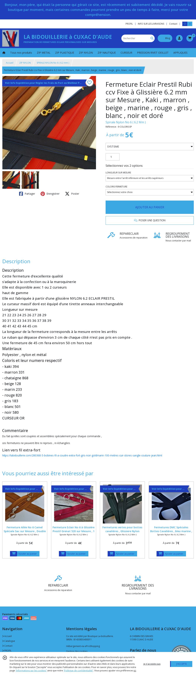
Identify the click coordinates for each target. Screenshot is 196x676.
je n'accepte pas (151, 663)
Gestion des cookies (76, 651)
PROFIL (6, 650)
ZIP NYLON (25, 62)
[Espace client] (179, 38)
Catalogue (8, 641)
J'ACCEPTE (181, 663)
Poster (72, 194)
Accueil (9, 62)
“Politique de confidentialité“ (78, 670)
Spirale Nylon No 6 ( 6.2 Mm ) (126, 122)
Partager (27, 194)
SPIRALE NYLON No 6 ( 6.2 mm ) (53, 62)
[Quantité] (112, 157)
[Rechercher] (152, 38)
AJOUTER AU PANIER (149, 207)
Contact (173, 23)
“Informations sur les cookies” (31, 670)
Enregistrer (50, 194)
